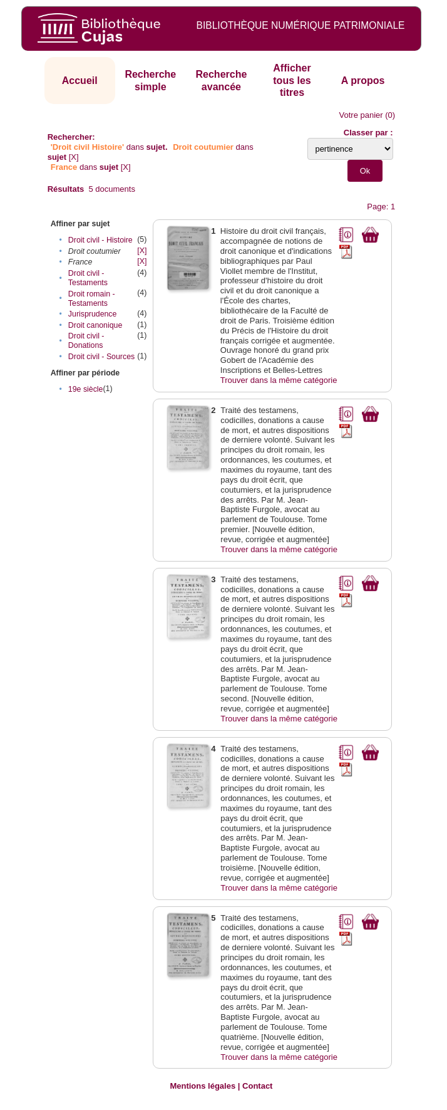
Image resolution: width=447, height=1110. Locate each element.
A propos (363, 80)
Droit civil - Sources (101, 356)
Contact (257, 1086)
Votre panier (361, 115)
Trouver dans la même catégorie (278, 380)
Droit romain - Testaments (91, 299)
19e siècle (85, 389)
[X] (74, 157)
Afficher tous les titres (292, 80)
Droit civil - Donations (86, 341)
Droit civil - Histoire (100, 240)
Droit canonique (95, 325)
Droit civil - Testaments (88, 278)
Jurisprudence (92, 314)
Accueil (80, 80)
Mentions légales (202, 1086)
